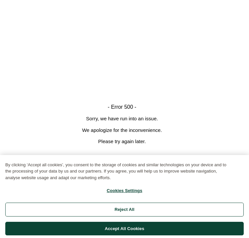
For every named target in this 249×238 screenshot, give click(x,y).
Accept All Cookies (125, 229)
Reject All (124, 210)
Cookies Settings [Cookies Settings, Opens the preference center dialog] (125, 191)
